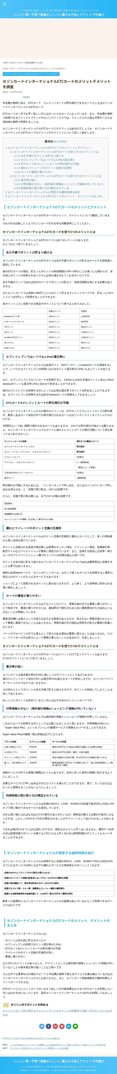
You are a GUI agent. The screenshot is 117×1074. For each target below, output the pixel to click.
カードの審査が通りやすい (33, 171)
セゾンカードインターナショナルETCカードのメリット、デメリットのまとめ (54, 196)
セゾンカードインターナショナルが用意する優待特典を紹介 (43, 192)
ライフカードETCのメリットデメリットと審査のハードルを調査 (39, 1048)
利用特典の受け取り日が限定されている (41, 188)
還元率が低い (25, 180)
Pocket (26, 97)
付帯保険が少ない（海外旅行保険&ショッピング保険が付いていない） (60, 184)
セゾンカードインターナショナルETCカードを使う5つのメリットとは (54, 151)
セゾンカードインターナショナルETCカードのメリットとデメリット (48, 147)
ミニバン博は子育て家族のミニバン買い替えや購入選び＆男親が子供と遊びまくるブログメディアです (58, 1067)
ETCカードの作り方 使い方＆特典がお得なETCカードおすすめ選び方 (32, 1038)
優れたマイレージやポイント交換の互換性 (43, 167)
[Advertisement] (58, 38)
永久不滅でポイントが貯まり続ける (39, 155)
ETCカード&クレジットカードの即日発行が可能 (46, 163)
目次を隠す (60, 141)
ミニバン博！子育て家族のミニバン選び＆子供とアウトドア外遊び (58, 14)
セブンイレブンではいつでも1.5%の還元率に (44, 159)
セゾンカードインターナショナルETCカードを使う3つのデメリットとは (56, 175)
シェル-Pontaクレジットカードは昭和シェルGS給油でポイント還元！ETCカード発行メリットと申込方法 (58, 1045)
